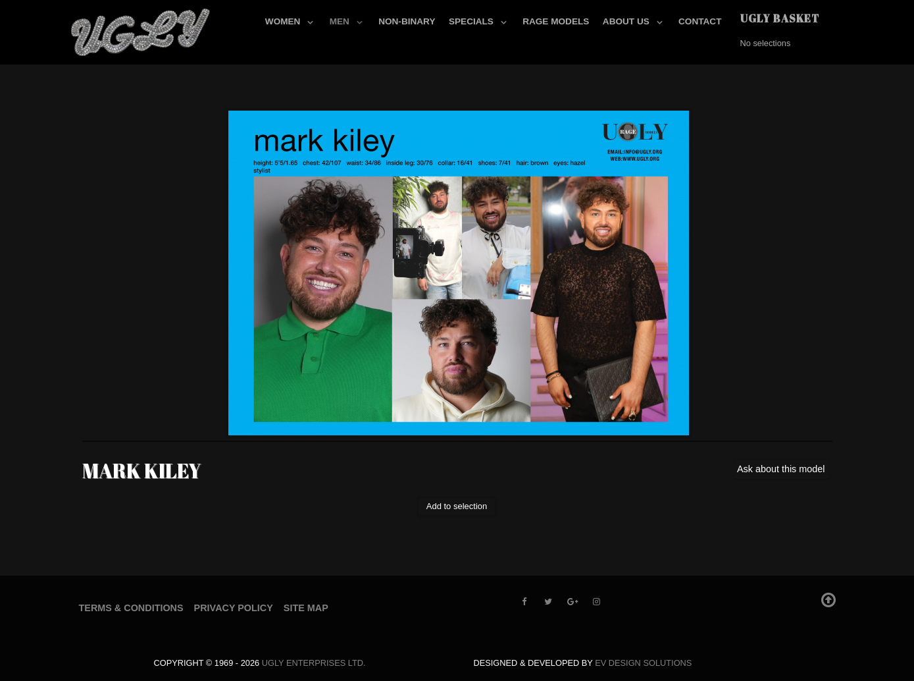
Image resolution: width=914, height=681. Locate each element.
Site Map (306, 608)
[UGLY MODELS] (141, 29)
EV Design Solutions (643, 663)
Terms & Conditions (131, 608)
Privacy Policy (233, 608)
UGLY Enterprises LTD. (314, 663)
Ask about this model (781, 469)
